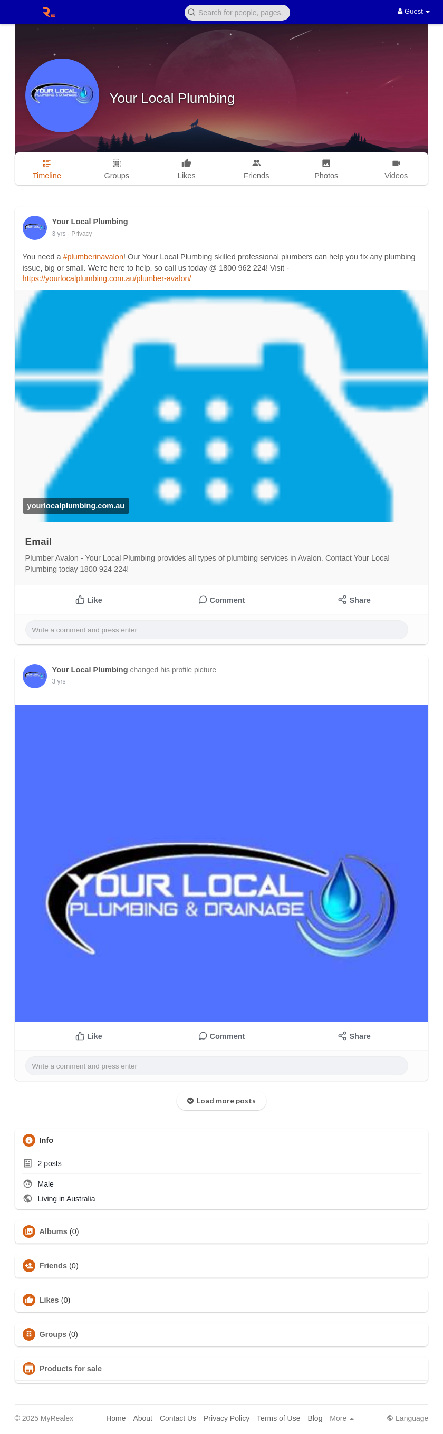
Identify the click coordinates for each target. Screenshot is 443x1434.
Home (116, 1418)
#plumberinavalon (93, 257)
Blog (314, 1418)
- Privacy (80, 233)
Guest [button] (414, 11)
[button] (237, 12)
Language (407, 1418)
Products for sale (71, 1368)
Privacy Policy (226, 1418)
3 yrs (59, 233)
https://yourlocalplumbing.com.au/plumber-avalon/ (107, 278)
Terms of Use (278, 1418)
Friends (53, 1266)
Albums (54, 1231)
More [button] (342, 1418)
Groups (53, 1334)
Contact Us (178, 1418)
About (142, 1418)
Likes (49, 1300)
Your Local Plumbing (172, 98)
